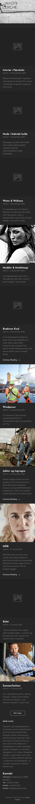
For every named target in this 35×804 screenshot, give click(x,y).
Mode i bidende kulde (15, 134)
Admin (5, 73)
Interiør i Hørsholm (13, 70)
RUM (6, 622)
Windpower (9, 407)
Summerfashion (11, 686)
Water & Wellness (13, 201)
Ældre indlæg (18, 713)
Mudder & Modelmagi (15, 268)
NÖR (6, 546)
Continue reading (11, 360)
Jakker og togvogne (14, 471)
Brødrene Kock (11, 329)
